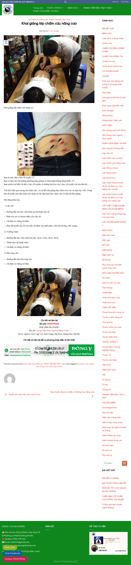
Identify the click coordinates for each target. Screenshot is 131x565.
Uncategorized (109, 408)
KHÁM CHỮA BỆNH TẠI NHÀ (46, 11)
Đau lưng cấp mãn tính (113, 106)
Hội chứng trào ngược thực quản (112, 137)
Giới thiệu (125, 2)
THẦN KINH (107, 293)
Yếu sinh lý (107, 455)
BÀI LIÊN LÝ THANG (110, 478)
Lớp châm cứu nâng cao (38, 20)
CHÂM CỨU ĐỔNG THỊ (112, 56)
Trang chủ (38, 8)
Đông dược (107, 116)
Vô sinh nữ (107, 450)
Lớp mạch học (109, 178)
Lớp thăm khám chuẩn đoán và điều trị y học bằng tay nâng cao (112, 197)
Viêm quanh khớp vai (112, 440)
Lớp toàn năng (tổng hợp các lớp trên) (114, 215)
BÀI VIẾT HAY (108, 29)
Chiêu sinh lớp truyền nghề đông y (112, 506)
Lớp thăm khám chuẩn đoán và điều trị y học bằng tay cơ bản (112, 186)
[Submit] (124, 463)
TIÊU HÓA (106, 365)
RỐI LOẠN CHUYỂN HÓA (113, 273)
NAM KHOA (107, 250)
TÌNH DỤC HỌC (109, 370)
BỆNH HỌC (74, 8)
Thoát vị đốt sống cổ (112, 317)
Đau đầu (106, 93)
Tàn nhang (107, 288)
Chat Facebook (12, 553)
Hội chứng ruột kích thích (113, 130)
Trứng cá (106, 390)
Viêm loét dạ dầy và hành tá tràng (114, 429)
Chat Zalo (10, 547)
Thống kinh (107, 322)
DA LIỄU (105, 76)
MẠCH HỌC (107, 230)
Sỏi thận (106, 278)
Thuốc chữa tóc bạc (112, 327)
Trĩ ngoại (106, 380)
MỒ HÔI (105, 245)
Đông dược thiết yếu (112, 120)
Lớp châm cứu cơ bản (112, 158)
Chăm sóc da (108, 61)
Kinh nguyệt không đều (113, 148)
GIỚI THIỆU (107, 125)
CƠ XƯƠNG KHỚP (110, 71)
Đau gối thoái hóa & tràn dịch (114, 99)
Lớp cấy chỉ (107, 153)
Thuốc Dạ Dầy (109, 332)
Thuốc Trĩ (106, 355)
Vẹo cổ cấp (107, 413)
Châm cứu (107, 43)
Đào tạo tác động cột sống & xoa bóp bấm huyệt (113, 84)
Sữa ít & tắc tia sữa (111, 283)
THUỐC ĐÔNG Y (55, 8)
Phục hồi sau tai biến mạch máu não (112, 266)
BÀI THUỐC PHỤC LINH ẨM (114, 483)
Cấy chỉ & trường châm (113, 38)
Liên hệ (115, 2)
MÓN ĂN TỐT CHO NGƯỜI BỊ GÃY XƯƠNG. (114, 489)
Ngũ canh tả (108, 255)
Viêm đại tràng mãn (111, 417)
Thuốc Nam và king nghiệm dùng (111, 348)
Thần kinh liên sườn (111, 298)
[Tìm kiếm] (65, 2)
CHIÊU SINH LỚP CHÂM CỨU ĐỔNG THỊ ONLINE (113, 498)
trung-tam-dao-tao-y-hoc (51, 367)
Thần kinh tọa (108, 303)
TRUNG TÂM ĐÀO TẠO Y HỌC (98, 8)
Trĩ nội (105, 385)
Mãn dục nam (108, 235)
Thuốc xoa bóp (109, 360)
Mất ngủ (106, 240)
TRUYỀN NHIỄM (109, 403)
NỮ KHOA (106, 260)
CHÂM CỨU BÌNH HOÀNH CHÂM (113, 50)
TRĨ (103, 375)
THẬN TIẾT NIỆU (109, 307)
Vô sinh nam (107, 445)
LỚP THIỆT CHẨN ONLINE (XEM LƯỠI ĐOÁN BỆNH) (113, 207)
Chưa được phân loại (112, 66)
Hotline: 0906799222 (15, 559)
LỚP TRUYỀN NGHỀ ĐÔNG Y (114, 224)
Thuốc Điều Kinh (110, 337)
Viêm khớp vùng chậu (112, 422)
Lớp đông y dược (110, 168)
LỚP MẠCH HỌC (109, 173)
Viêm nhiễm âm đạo (111, 436)
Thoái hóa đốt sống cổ (113, 312)
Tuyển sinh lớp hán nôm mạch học (22, 394)
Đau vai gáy (108, 111)
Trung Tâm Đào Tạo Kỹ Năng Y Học (52, 331)
